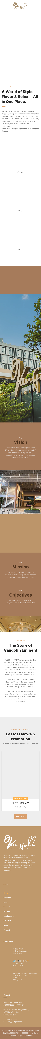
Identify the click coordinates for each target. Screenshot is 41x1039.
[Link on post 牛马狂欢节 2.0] (20, 775)
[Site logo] (20, 5)
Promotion (23, 798)
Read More (20, 816)
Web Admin (19, 807)
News (16, 798)
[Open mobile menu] (5, 5)
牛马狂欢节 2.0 (20, 802)
